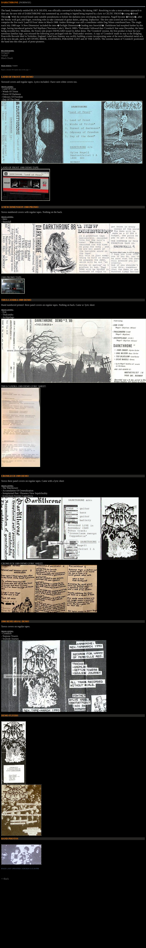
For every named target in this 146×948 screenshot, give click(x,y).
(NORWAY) (25, 2)
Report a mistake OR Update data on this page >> (16, 70)
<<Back (5, 878)
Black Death (7, 58)
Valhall (4, 55)
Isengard (5, 53)
